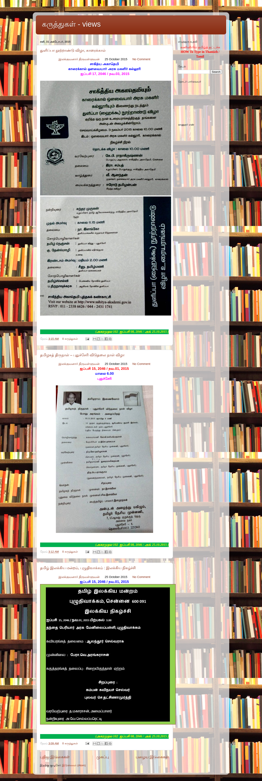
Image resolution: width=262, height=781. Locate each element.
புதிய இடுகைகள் (55, 757)
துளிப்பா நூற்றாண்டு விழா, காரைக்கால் (73, 50)
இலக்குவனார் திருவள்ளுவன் (79, 59)
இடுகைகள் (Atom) (74, 765)
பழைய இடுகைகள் (152, 757)
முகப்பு (102, 757)
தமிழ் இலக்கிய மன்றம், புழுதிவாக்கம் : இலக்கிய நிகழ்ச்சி (88, 568)
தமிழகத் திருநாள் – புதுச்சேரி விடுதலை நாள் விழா (82, 355)
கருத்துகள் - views (71, 24)
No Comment (141, 59)
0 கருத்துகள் (70, 338)
